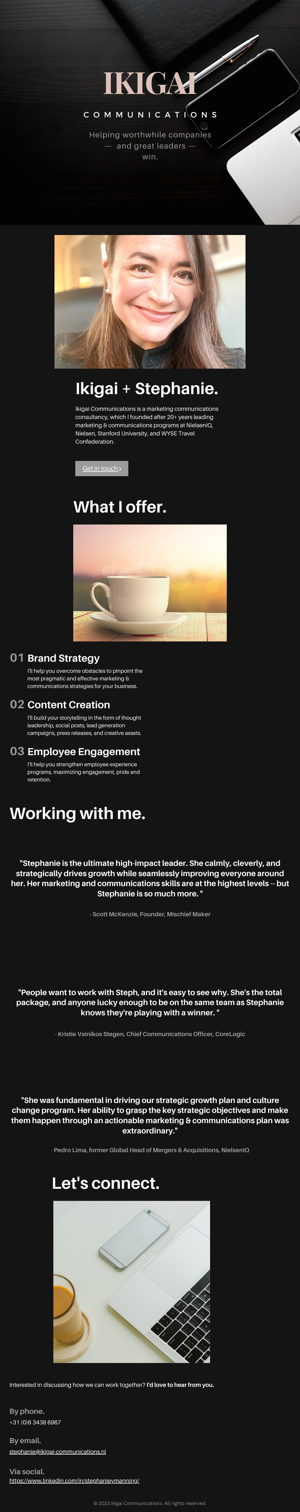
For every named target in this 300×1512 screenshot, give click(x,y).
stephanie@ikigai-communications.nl (57, 1451)
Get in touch (100, 468)
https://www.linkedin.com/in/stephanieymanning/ (74, 1480)
